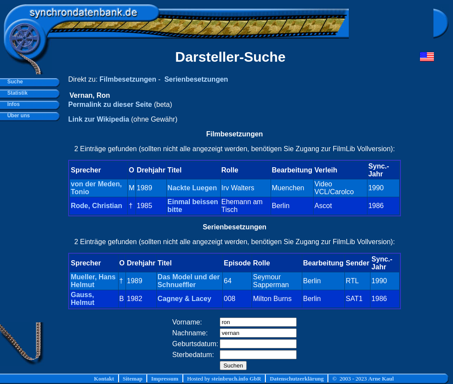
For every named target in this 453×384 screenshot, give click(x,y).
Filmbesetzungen (127, 79)
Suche (13, 82)
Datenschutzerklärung (297, 378)
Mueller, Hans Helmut (93, 280)
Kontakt (104, 378)
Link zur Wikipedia (98, 119)
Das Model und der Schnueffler (189, 280)
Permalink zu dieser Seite (110, 104)
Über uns (17, 116)
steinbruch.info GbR (236, 378)
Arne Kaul (381, 378)
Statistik (15, 93)
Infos (12, 104)
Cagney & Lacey (185, 298)
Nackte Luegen (192, 188)
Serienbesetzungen (196, 79)
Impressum (165, 378)
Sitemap (133, 378)
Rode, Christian (96, 205)
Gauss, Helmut (82, 298)
